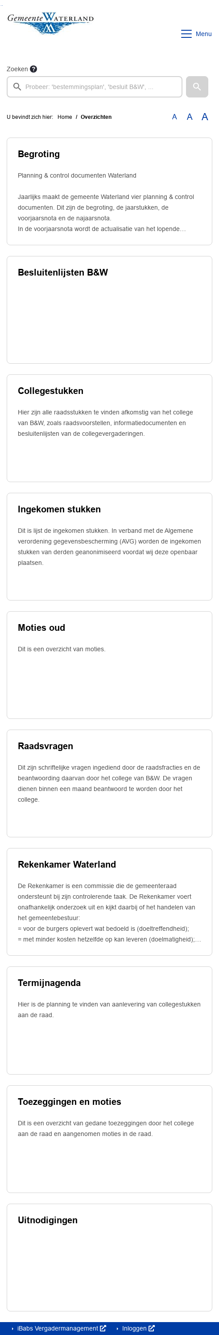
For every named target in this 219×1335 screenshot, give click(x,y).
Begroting (39, 154)
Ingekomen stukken (59, 509)
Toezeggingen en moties (69, 1102)
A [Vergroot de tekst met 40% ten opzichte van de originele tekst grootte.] (205, 117)
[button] (197, 86)
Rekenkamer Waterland (67, 864)
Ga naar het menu (2, 5)
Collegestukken (50, 391)
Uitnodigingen (48, 1220)
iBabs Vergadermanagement (61, 1328)
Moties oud (41, 628)
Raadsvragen (45, 746)
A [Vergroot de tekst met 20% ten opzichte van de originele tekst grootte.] (190, 117)
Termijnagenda (49, 983)
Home (65, 117)
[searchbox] (94, 86)
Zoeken (17, 69)
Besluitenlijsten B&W (63, 272)
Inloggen (137, 1328)
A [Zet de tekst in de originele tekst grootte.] (174, 117)
